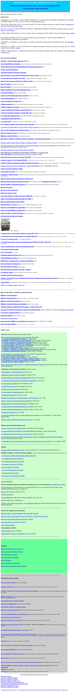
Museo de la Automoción (12, 549)
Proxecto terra (4, 658)
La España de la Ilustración (8, 386)
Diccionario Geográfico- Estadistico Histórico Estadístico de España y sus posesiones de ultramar (27, 145)
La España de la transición (8, 395)
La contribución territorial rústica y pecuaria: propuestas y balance (20, 358)
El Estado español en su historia (9, 389)
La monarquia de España (8, 412)
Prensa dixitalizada (28, 8)
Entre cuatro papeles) (68, 310)
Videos (30, 5)
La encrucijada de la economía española (12, 392)
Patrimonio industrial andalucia (9, 678)
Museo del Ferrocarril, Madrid (9, 554)
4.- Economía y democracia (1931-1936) (12, 464)
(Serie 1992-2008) (6, 154)
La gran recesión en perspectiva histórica (12, 428)
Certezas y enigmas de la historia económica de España (16, 419)
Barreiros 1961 (5, 492)
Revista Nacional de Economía (9, 318)
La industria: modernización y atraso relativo (15, 348)
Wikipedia (3, 669)
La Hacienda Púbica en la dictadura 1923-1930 (13, 354)
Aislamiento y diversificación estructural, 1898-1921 (17, 340)
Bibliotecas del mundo (7, 596)
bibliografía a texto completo (19, 39)
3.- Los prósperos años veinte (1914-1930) (12, 461)
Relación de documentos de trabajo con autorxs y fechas (26, 154)
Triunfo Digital (5, 282)
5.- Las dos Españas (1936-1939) (10, 467)
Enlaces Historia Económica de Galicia (26, 690)
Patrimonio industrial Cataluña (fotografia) (12, 682)
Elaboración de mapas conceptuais (10, 624)
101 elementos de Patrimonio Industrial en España (14, 684)
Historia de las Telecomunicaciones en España (13, 566)
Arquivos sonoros (37, 5)
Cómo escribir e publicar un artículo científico (13, 607)
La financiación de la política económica (12, 361)
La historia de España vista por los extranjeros (13, 375)
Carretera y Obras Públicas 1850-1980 (11, 503)
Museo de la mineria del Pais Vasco (10, 563)
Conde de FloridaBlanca (33, 166)
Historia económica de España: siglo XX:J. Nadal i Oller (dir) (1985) (20, 337)
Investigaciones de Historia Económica (12, 216)
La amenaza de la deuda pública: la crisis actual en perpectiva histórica (20, 127)
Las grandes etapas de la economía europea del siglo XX (17, 342)
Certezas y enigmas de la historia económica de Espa (15, 401)
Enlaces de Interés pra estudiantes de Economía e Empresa (16, 645)
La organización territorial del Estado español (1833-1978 (16, 406)
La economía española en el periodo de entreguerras (17, 343)
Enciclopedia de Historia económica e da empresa (14, 630)
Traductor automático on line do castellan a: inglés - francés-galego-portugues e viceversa (25, 665)
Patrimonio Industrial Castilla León (10, 681)
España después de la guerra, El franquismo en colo (15, 533)
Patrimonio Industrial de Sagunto (10, 687)
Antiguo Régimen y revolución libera (11, 372)
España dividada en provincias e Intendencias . (13, 166)
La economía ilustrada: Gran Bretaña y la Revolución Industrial (18, 431)
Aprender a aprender (6, 586)
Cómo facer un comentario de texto (10, 610)
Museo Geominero (6, 560)
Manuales (13, 5)
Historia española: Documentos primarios (12, 653)
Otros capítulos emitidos (7, 525)
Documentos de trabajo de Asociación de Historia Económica (17, 150)
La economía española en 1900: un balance (14, 339)
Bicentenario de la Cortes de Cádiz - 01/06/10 (13, 522)
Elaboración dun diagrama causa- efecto (12, 620)
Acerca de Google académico (9, 582)
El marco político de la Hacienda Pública (12, 355)
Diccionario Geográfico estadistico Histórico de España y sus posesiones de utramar (19, 142)
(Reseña (71, 42)
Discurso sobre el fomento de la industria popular (15, 130)
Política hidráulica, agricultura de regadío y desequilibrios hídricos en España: (22, 364)
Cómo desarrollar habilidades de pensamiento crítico (15, 614)
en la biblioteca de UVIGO (58, 484)
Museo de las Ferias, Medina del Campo (12, 551)
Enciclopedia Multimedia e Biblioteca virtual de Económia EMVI (18, 634)
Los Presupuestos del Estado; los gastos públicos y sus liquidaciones (20, 360)
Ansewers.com (5, 671)
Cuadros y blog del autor (7, 30)
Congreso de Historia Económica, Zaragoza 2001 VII (16, 110)
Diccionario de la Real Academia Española (12, 601)
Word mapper (4, 667)
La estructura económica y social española (13, 357)
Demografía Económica (56, 690)
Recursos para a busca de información (9, 690)
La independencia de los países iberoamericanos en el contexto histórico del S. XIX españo (25, 441)
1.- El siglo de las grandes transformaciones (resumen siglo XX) (18, 455)
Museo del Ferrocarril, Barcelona (10, 557)
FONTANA (7, 39)
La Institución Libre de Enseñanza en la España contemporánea (18, 380)
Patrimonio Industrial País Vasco (9, 685)
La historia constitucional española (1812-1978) (14, 409)
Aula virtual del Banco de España (10, 64)
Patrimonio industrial (41, 8)
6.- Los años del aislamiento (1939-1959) (12, 470)
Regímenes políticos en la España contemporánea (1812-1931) (18, 378)
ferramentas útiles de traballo (51, 5)
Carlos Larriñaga (70, 33)
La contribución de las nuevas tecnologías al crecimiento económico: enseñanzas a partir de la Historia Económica (32, 437)
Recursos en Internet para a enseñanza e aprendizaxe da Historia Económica (21, 662)
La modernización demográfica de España (13, 351)
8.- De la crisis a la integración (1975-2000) (13, 476)
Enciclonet (3, 641)
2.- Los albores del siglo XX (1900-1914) (12, 458)
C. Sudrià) (17, 48)
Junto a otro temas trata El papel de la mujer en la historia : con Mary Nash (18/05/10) (24, 516)
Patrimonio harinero (6, 676)
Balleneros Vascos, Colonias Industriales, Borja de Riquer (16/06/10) (19, 513)
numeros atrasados (21, 266)
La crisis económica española (9, 383)
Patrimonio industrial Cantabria (9, 679)
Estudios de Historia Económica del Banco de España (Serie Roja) (20, 163)
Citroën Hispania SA (6, 497)
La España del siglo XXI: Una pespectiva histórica (15, 434)
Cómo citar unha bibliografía (8, 604)
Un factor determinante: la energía (11, 346)
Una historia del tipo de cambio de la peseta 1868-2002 (16, 196)
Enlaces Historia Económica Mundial (42, 690)
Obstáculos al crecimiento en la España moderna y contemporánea (19, 398)
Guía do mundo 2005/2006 (8, 649)
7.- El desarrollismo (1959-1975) (10, 473)
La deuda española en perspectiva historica (12, 450)
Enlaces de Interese (21, 5)
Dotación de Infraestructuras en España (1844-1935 (16, 157)
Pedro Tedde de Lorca (38, 21)
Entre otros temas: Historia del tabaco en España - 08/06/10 (17, 519)
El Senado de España (7, 272)
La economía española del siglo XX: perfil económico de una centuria (20, 415)
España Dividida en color (8, 531)
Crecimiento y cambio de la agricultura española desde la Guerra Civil (22, 349)
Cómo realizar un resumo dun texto (10, 617)
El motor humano (5, 487)
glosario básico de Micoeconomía (46, 635)
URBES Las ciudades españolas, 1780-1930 (13, 285)
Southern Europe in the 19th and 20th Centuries (14, 403)
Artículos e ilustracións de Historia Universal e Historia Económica (19, 591)
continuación (29, 503)
